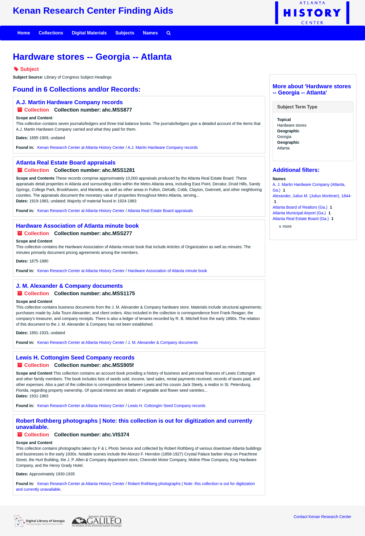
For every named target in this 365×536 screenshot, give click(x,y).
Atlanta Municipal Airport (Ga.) (300, 213)
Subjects (124, 32)
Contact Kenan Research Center (322, 516)
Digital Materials (89, 32)
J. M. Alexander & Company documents (69, 286)
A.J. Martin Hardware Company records (69, 102)
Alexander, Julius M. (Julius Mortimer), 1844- (312, 196)
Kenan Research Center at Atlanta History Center (81, 147)
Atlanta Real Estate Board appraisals (65, 162)
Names (150, 32)
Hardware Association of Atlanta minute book (77, 226)
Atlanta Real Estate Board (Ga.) (301, 218)
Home (23, 32)
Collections (50, 32)
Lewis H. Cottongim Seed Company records (75, 357)
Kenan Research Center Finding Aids (93, 10)
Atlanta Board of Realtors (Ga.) (300, 207)
